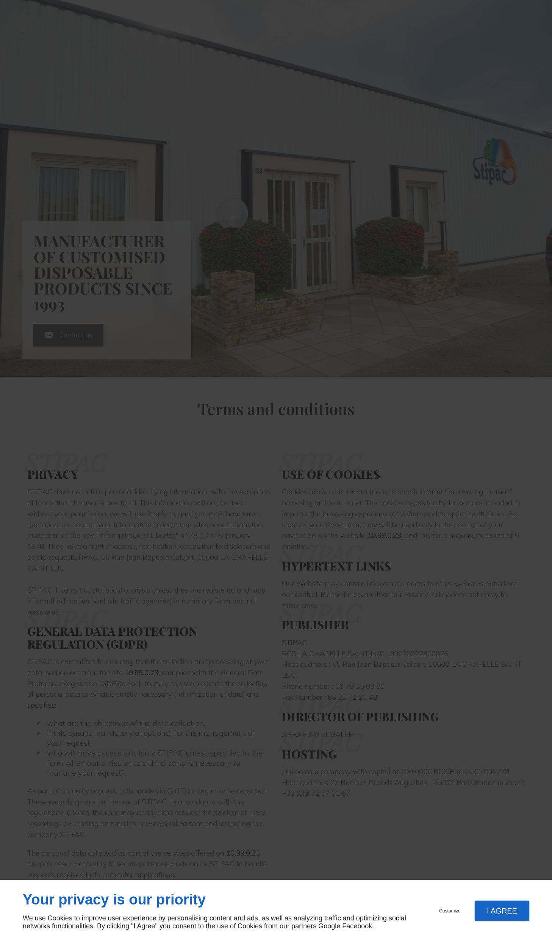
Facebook (357, 926)
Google (329, 926)
